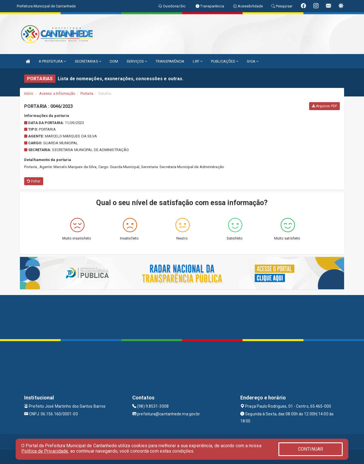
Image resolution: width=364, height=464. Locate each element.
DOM (114, 61)
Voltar (33, 181)
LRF (197, 61)
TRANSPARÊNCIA (170, 61)
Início (28, 93)
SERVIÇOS (137, 61)
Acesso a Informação (57, 93)
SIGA (252, 61)
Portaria (86, 93)
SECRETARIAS (88, 61)
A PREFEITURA (52, 61)
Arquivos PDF (324, 106)
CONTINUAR (310, 449)
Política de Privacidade (44, 451)
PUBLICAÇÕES (224, 61)
